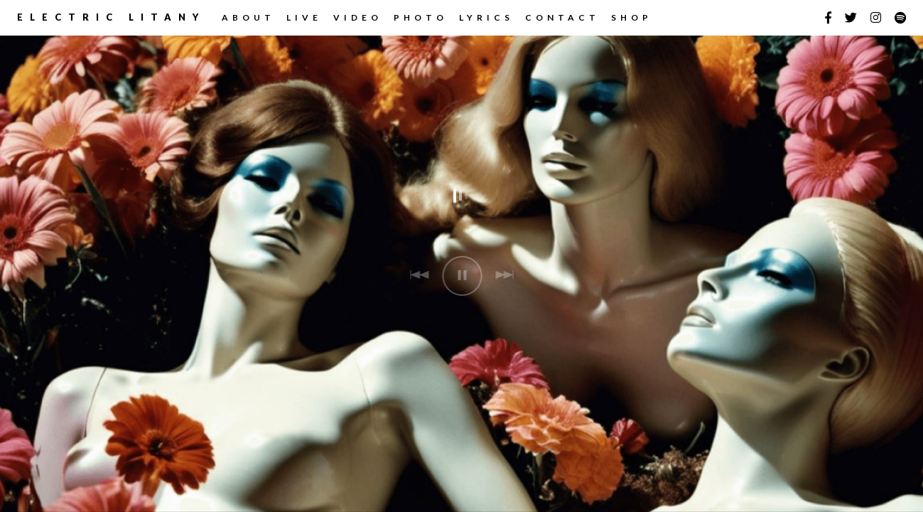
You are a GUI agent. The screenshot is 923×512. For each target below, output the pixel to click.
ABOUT (248, 17)
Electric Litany (111, 17)
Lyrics (486, 17)
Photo (421, 17)
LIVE (304, 17)
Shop (631, 17)
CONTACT (562, 17)
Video (357, 17)
